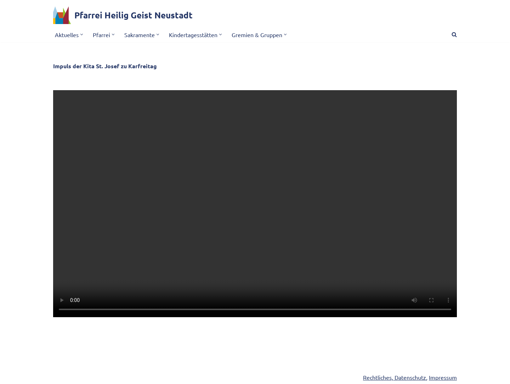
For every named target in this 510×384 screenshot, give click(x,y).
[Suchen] (454, 34)
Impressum (443, 377)
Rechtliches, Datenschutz (394, 377)
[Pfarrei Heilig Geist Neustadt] (123, 15)
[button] (81, 34)
